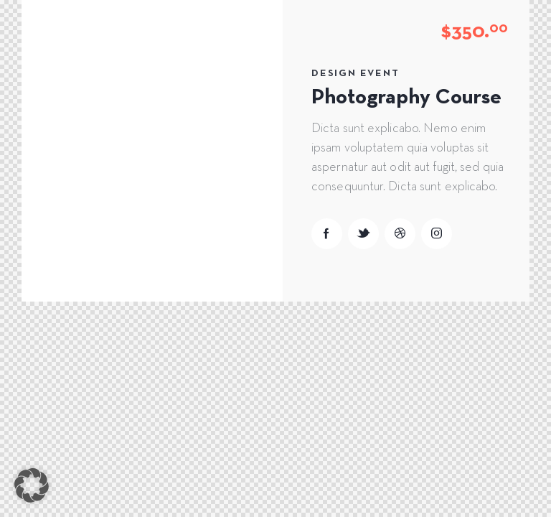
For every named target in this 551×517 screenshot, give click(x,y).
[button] (31, 485)
